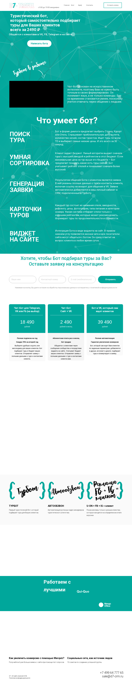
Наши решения (96, 9)
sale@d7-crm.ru (112, 676)
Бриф (80, 5)
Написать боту (39, 43)
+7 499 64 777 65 (111, 672)
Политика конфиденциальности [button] (19, 677)
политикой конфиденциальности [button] (104, 288)
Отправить (110, 279)
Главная (67, 5)
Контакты (89, 5)
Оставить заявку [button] (113, 5)
